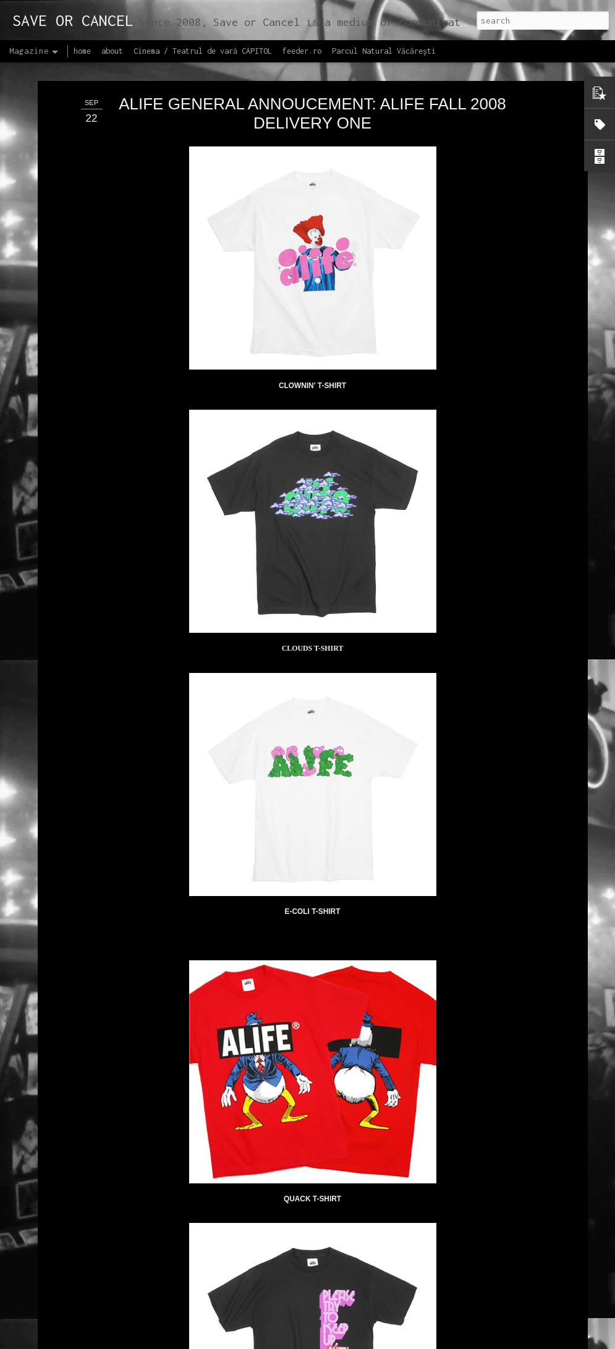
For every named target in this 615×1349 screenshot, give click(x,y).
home (82, 51)
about (112, 51)
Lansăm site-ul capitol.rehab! (256, 1335)
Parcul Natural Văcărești (384, 51)
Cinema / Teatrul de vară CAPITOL (203, 51)
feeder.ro (301, 51)
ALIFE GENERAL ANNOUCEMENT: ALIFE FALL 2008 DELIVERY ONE (312, 97)
